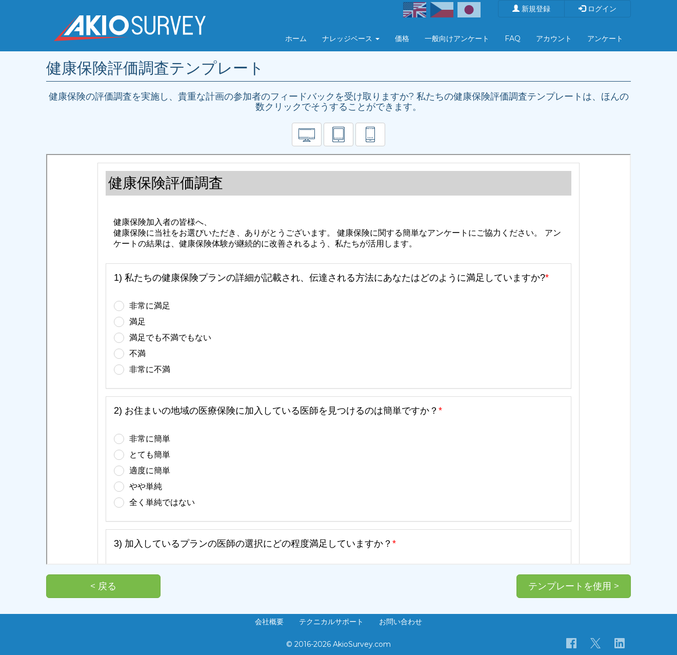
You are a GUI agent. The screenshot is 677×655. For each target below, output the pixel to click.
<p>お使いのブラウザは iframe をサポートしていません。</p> (338, 359)
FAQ (513, 38)
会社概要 (269, 621)
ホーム (296, 38)
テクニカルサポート (331, 621)
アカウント (554, 38)
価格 (402, 38)
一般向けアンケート (457, 38)
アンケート (605, 38)
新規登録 (531, 8)
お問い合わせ (400, 621)
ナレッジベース (351, 38)
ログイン (597, 8)
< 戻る (103, 586)
